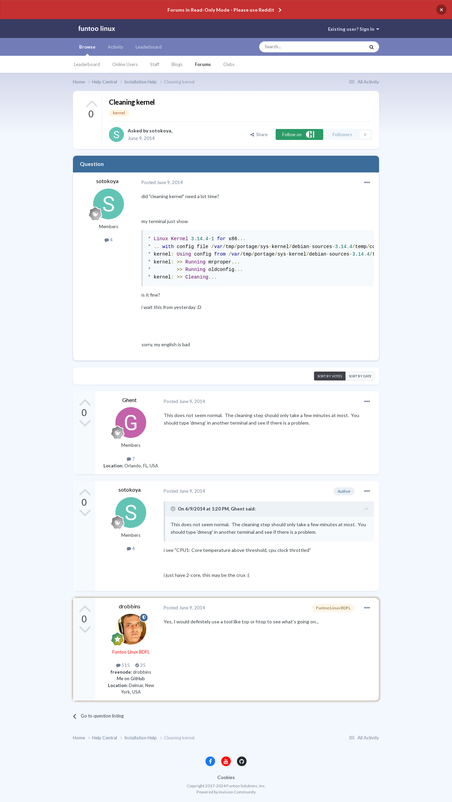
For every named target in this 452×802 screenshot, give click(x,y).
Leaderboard (87, 64)
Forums (203, 64)
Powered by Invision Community (226, 791)
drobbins (129, 606)
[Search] (298, 46)
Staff (154, 64)
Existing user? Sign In (353, 29)
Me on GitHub (131, 678)
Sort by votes (329, 376)
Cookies (226, 777)
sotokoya (160, 130)
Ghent (129, 400)
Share (258, 134)
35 (140, 665)
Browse (87, 50)
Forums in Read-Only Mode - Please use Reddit (220, 10)
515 (123, 665)
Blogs (177, 64)
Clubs (229, 64)
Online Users (125, 64)
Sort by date (360, 376)
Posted (162, 182)
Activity (115, 47)
